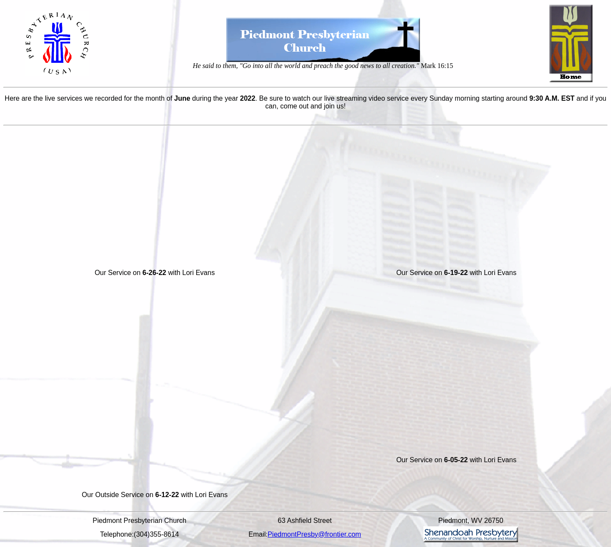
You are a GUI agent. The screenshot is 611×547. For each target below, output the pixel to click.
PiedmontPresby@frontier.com (314, 534)
